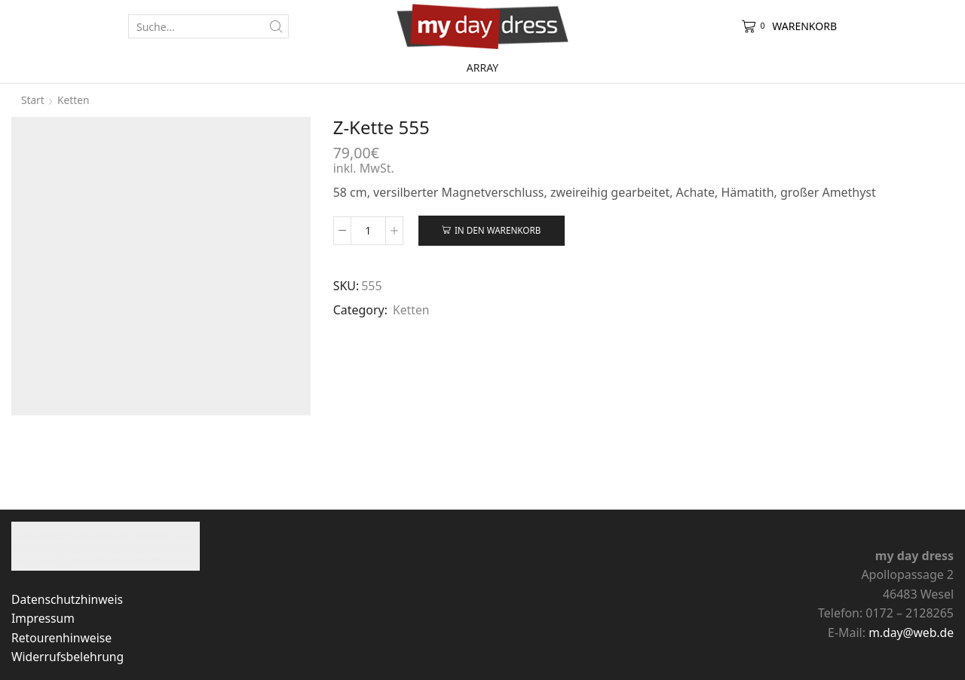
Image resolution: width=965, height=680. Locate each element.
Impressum (43, 618)
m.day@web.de (910, 632)
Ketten (74, 100)
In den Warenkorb (498, 230)
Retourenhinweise (62, 637)
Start (32, 100)
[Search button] (276, 26)
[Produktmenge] (368, 230)
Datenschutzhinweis (68, 599)
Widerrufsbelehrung (68, 656)
